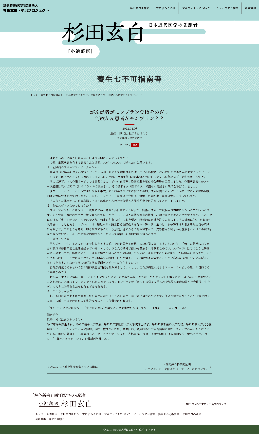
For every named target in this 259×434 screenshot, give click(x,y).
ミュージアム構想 (144, 414)
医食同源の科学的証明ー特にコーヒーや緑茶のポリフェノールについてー (177, 366)
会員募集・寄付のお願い (49, 419)
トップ (39, 414)
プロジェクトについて (117, 414)
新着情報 (52, 414)
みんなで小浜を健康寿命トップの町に (74, 367)
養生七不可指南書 (168, 414)
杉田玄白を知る (69, 414)
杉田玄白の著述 (192, 414)
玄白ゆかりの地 (91, 414)
